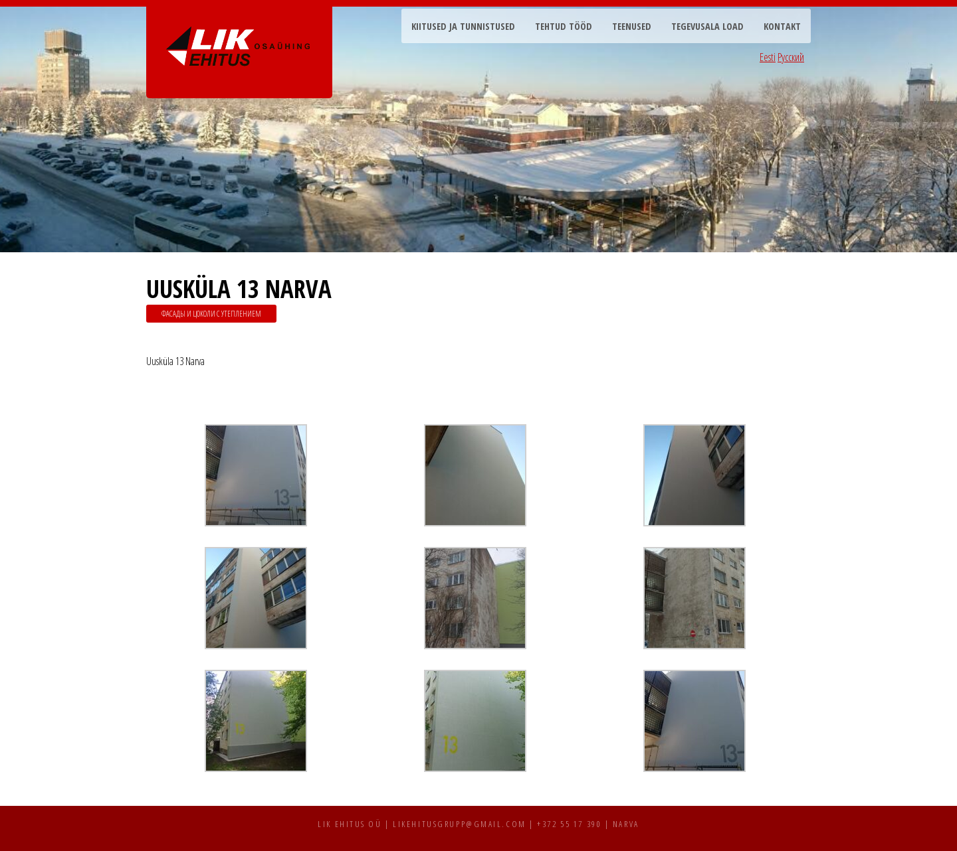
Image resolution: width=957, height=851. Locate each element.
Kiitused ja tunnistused (463, 26)
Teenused (631, 26)
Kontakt (782, 26)
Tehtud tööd (563, 26)
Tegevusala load (707, 26)
